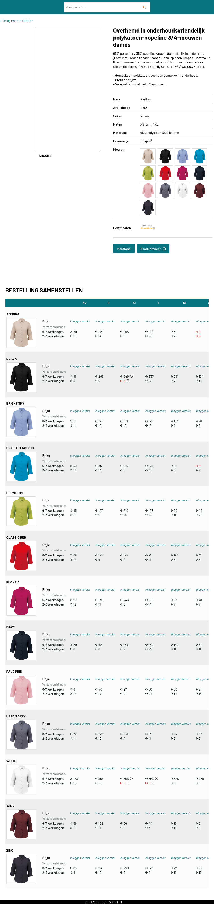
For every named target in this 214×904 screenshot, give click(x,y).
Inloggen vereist (80, 321)
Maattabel (124, 249)
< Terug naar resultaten (16, 21)
